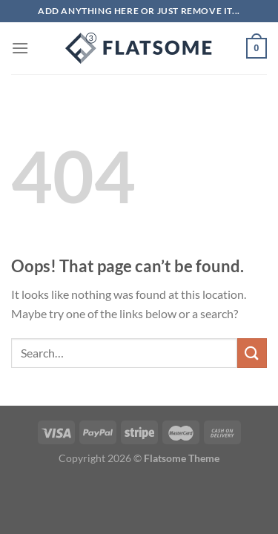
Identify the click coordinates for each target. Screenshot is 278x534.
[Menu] (20, 48)
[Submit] (252, 352)
